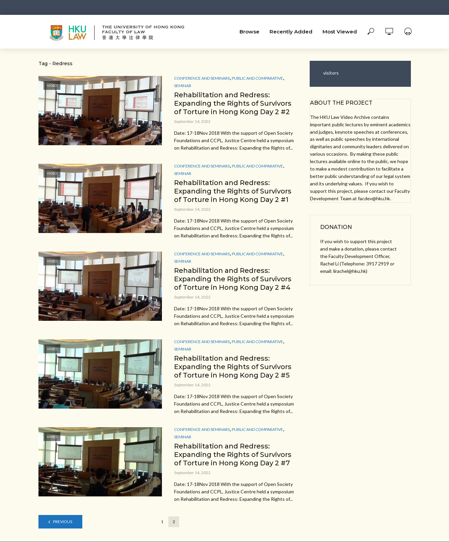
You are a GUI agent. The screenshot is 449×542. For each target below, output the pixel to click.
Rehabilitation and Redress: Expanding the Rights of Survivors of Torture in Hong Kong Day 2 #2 (232, 103)
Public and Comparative (257, 78)
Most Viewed (339, 31)
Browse (249, 31)
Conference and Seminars (202, 78)
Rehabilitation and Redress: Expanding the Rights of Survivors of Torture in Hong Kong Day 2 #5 (232, 366)
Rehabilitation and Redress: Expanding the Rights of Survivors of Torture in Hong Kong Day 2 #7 (232, 454)
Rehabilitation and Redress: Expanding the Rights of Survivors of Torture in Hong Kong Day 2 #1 (232, 191)
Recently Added (291, 31)
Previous (62, 521)
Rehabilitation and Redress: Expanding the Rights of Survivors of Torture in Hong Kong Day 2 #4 (232, 278)
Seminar (182, 85)
